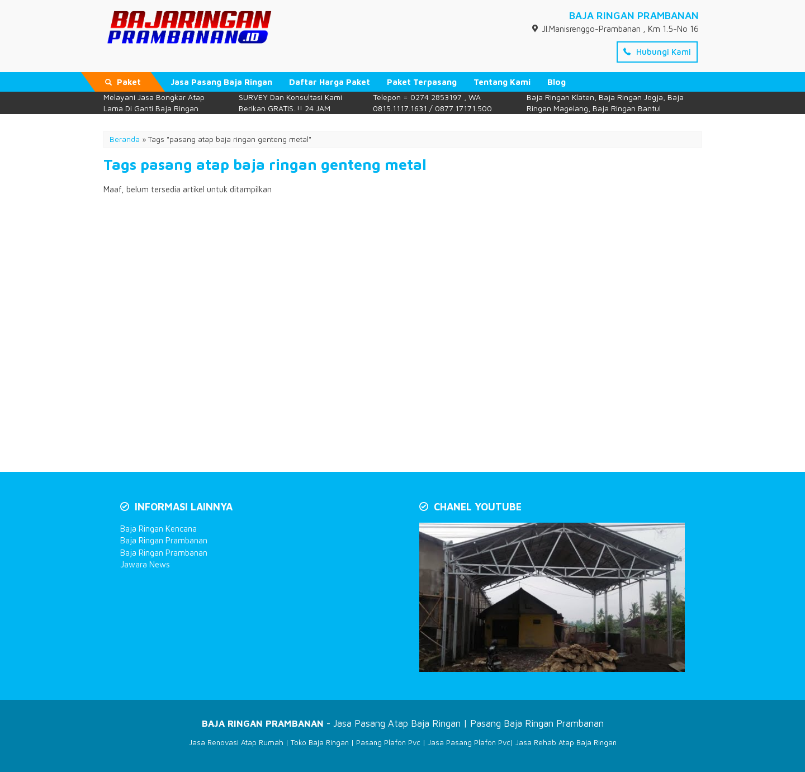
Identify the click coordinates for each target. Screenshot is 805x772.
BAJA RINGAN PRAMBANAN (634, 15)
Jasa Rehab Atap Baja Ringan (566, 742)
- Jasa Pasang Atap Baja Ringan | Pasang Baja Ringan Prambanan (403, 723)
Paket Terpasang (422, 82)
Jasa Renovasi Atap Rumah (236, 742)
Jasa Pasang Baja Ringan (221, 82)
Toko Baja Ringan (320, 742)
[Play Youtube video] (553, 598)
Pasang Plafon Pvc (388, 742)
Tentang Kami (502, 82)
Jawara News (145, 564)
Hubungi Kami (657, 51)
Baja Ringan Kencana (158, 528)
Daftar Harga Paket (329, 82)
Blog (556, 82)
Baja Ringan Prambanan (163, 540)
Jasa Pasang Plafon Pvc (469, 742)
